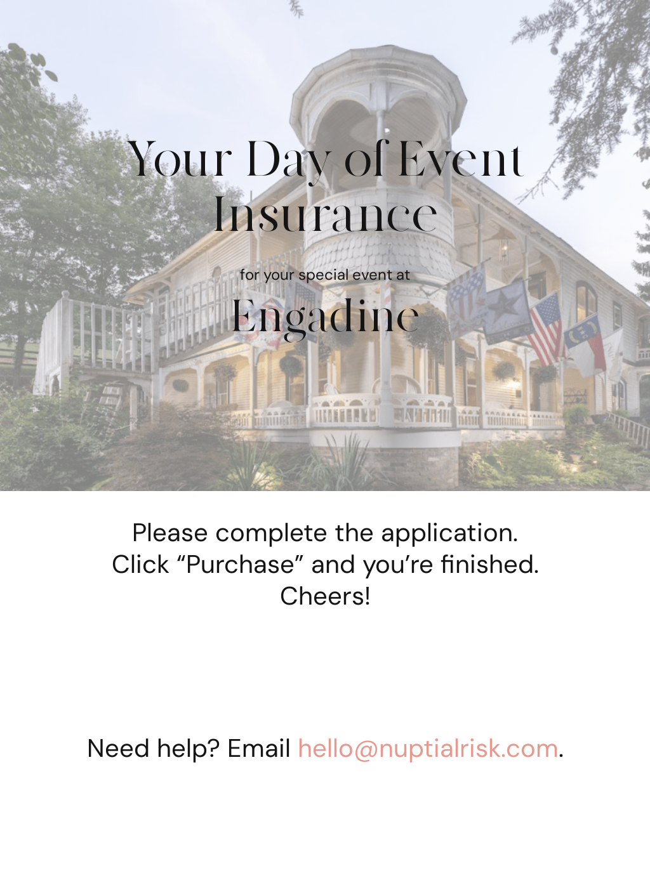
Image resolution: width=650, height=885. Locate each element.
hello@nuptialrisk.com (428, 747)
